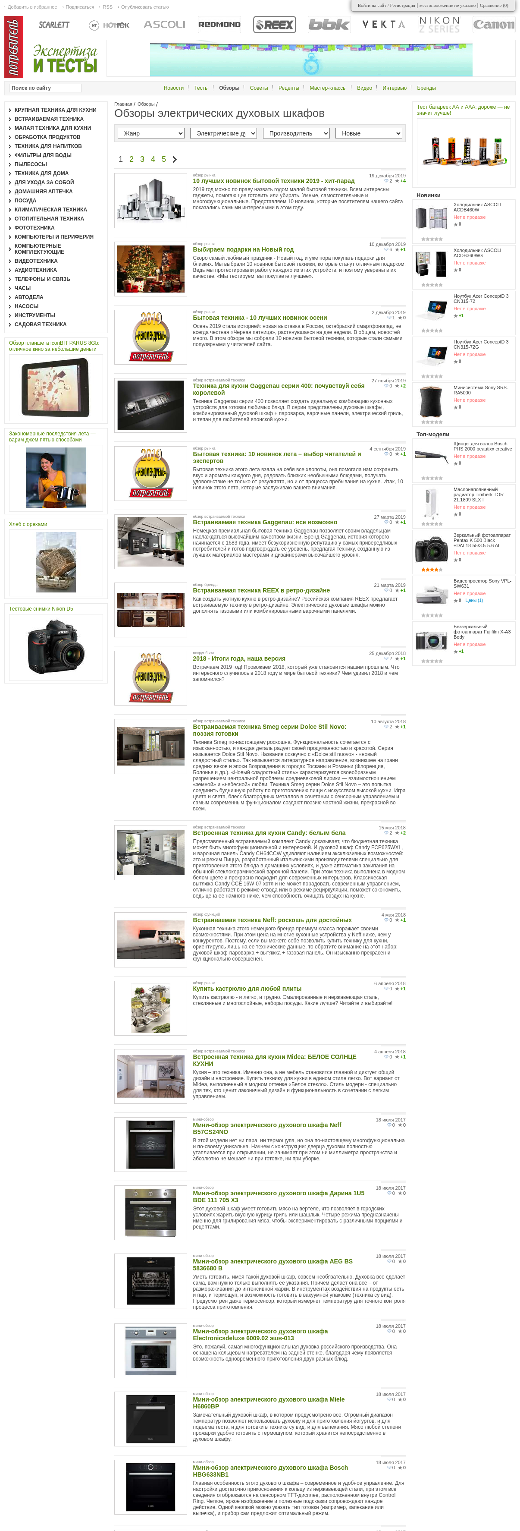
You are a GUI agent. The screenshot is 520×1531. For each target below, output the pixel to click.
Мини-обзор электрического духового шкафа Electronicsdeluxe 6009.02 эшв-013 (260, 1335)
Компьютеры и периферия (54, 237)
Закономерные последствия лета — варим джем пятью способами (52, 437)
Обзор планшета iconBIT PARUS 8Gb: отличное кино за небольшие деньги (54, 346)
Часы (23, 288)
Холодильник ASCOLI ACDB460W (477, 207)
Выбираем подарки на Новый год (243, 249)
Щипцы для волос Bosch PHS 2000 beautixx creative (483, 446)
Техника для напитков (48, 146)
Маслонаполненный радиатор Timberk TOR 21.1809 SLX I (479, 494)
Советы (259, 88)
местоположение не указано (448, 5)
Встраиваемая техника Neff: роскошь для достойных (272, 920)
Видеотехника (36, 261)
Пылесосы (31, 164)
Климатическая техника (51, 210)
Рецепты (289, 88)
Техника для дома (42, 173)
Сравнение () (494, 5)
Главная (123, 104)
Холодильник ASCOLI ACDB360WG (477, 253)
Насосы (26, 306)
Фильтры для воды (43, 155)
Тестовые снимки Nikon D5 (41, 609)
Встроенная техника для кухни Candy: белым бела (269, 832)
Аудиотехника (36, 270)
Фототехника (35, 228)
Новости (174, 88)
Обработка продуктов (48, 137)
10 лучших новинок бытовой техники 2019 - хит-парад (274, 180)
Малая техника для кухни (53, 128)
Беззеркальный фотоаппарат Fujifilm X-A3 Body (482, 631)
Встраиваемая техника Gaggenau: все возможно (265, 522)
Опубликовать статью (145, 6)
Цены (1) (474, 600)
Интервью (395, 88)
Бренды (426, 88)
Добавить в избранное (32, 6)
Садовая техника (41, 324)
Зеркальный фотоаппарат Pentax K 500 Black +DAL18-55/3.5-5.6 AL (482, 540)
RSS (108, 6)
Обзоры (146, 104)
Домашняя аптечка (44, 192)
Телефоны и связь (42, 279)
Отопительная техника (49, 219)
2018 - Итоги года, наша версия (239, 658)
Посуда (26, 201)
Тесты (201, 88)
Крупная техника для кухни (56, 110)
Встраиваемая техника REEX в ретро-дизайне (261, 590)
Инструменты (35, 315)
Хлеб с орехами (28, 524)
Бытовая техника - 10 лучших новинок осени (260, 317)
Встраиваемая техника (49, 119)
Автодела (29, 297)
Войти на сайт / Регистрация (386, 5)
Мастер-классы (328, 88)
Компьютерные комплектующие (39, 249)
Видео (364, 88)
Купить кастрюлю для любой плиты (247, 988)
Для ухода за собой (44, 183)
